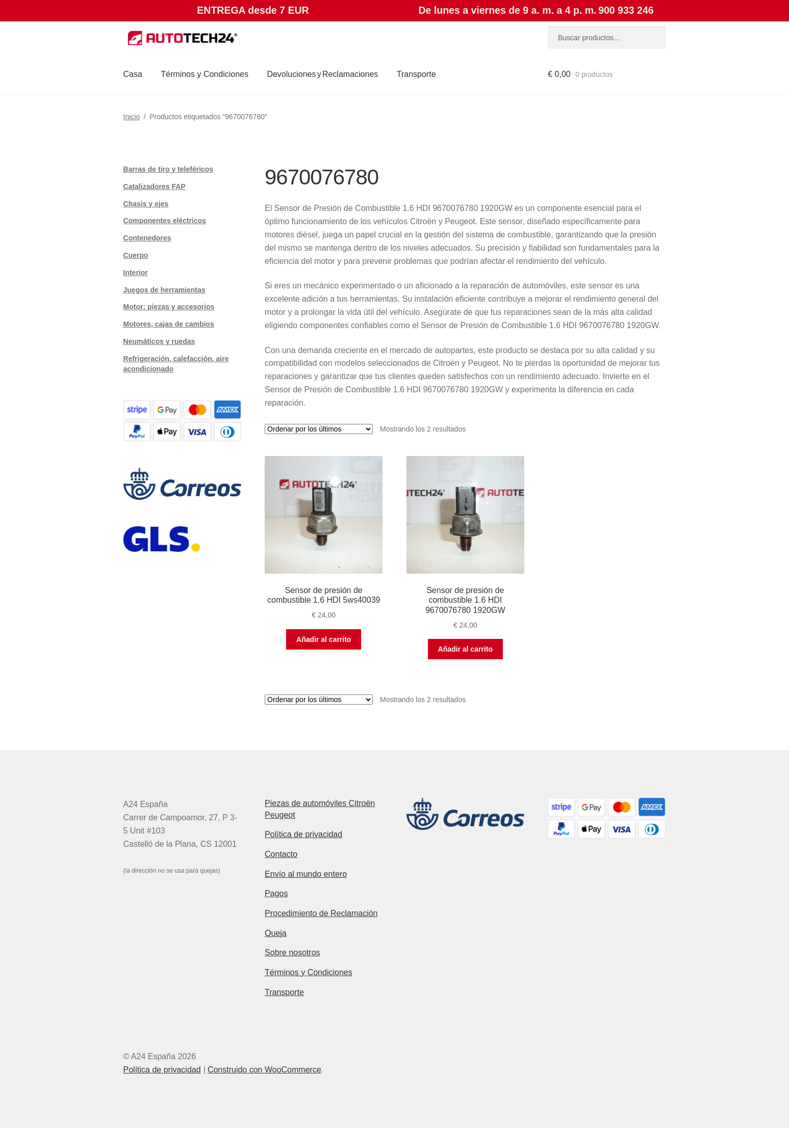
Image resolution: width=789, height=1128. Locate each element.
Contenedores (147, 238)
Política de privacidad (303, 834)
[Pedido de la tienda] (319, 429)
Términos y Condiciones (204, 74)
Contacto (281, 854)
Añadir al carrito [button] (323, 639)
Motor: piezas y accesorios (169, 307)
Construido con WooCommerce (264, 1069)
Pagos (276, 893)
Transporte (416, 74)
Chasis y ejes (146, 204)
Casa (132, 74)
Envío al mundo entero (306, 874)
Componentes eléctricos (165, 221)
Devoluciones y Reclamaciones (322, 74)
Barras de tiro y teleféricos (168, 169)
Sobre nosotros (292, 952)
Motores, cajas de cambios (168, 324)
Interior (135, 272)
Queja (276, 933)
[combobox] (607, 37)
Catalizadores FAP (154, 186)
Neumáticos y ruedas (159, 341)
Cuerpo (135, 255)
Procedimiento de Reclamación (321, 913)
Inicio (131, 117)
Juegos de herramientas (164, 290)
